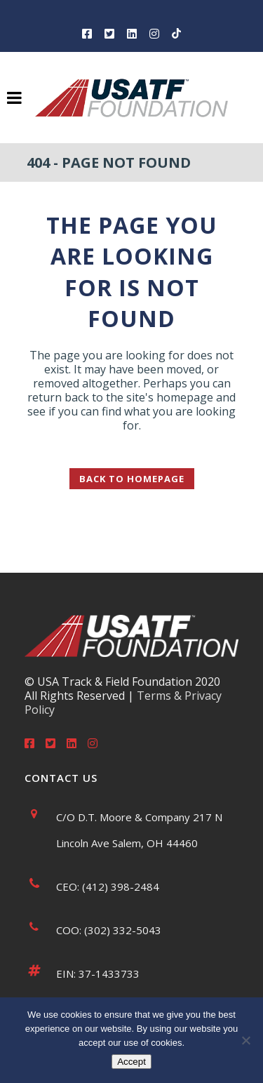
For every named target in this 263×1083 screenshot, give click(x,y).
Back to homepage (131, 478)
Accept (131, 1061)
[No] (245, 1040)
